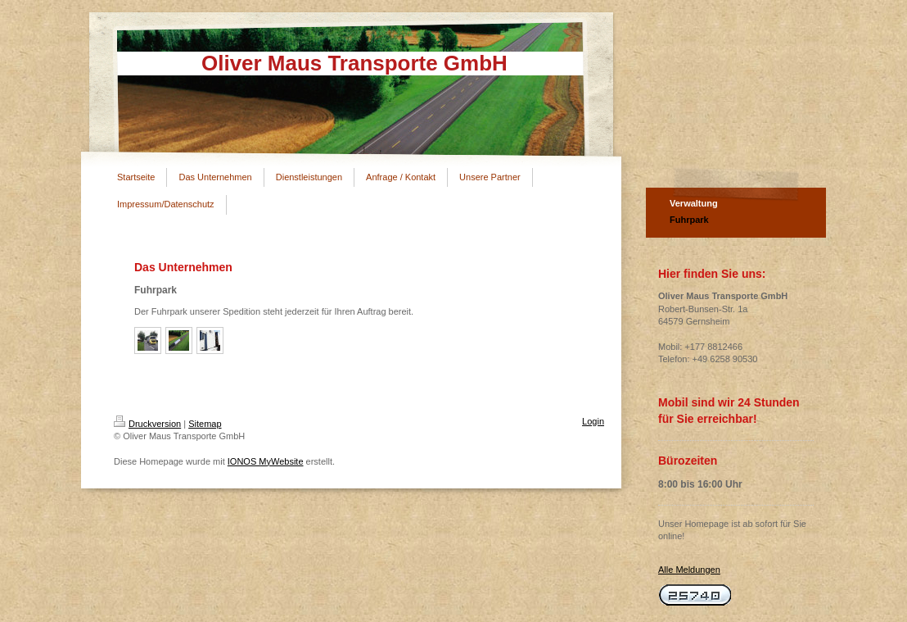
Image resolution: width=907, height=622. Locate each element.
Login (593, 421)
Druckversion (147, 424)
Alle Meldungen (689, 569)
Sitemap (204, 424)
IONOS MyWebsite (266, 461)
